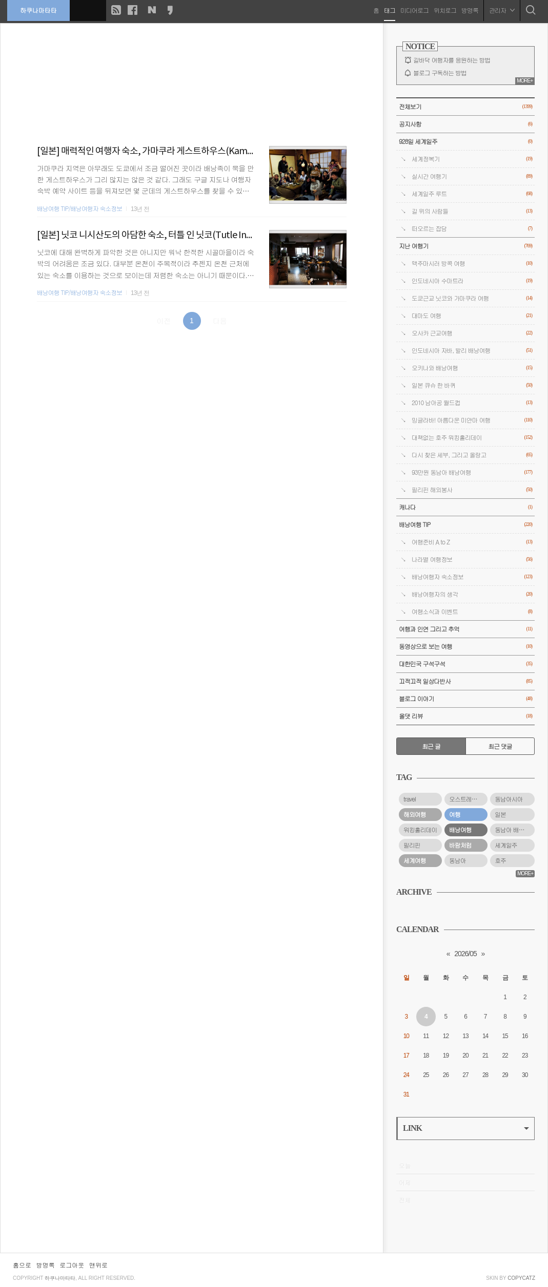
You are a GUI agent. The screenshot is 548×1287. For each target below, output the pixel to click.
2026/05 (465, 954)
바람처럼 (460, 845)
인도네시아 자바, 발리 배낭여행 (472, 350)
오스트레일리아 (468, 799)
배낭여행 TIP (465, 524)
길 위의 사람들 (472, 211)
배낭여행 (460, 830)
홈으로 (22, 1264)
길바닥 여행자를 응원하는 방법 (451, 60)
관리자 (501, 10)
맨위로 (98, 1264)
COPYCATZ (521, 1278)
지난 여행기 (465, 246)
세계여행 (414, 860)
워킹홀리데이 (420, 830)
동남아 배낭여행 (515, 830)
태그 (389, 10)
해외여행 (414, 814)
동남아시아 (508, 799)
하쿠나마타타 (39, 10)
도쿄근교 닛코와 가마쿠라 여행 (472, 298)
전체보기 (465, 106)
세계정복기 (472, 159)
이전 (163, 320)
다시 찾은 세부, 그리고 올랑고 (472, 455)
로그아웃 (71, 1264)
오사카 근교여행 (472, 333)
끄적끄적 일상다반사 (465, 681)
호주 (500, 860)
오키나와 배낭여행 (472, 368)
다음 (220, 320)
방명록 (469, 10)
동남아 (457, 860)
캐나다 (465, 507)
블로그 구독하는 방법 (439, 73)
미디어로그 (414, 10)
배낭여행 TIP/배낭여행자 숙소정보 (79, 208)
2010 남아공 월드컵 (472, 402)
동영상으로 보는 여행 (465, 646)
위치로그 (444, 10)
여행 (454, 814)
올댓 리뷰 (465, 716)
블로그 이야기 (465, 698)
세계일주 (506, 845)
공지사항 (465, 124)
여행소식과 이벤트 (472, 611)
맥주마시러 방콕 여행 (472, 263)
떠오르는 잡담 (472, 228)
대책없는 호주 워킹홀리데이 (472, 437)
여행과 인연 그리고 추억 (465, 629)
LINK (466, 1128)
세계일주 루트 (472, 193)
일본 (500, 814)
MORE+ (525, 80)
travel (409, 799)
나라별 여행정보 (472, 559)
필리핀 (411, 845)
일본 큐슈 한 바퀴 (472, 385)
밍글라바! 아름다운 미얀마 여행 (472, 420)
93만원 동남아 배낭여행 (472, 472)
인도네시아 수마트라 (472, 280)
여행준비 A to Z (472, 542)
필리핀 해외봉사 (472, 489)
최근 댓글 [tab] (500, 746)
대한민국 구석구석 (465, 664)
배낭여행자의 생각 (472, 594)
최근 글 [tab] (431, 746)
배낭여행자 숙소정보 (472, 576)
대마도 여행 (472, 315)
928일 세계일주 (465, 141)
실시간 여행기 (472, 176)
